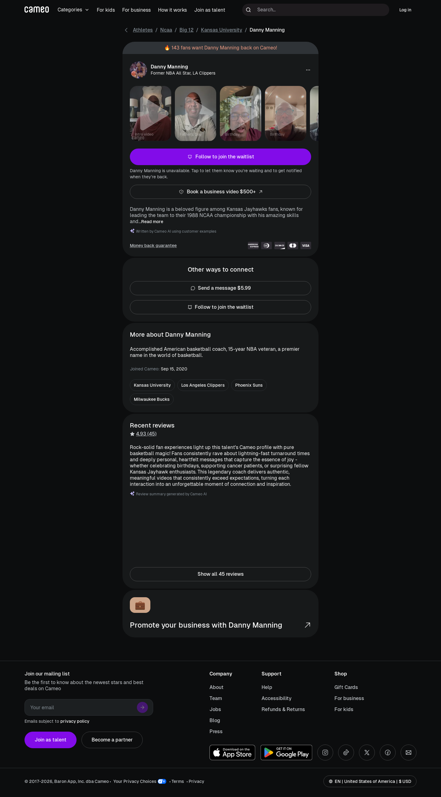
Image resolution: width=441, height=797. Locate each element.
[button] (308, 70)
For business (349, 698)
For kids (343, 709)
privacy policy (74, 721)
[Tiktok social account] (346, 752)
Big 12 (186, 30)
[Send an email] (409, 752)
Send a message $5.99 (220, 288)
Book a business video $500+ (220, 192)
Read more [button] (152, 221)
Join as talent (50, 740)
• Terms (176, 781)
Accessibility (277, 698)
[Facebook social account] (388, 752)
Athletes (143, 30)
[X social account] (367, 752)
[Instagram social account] (325, 752)
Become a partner (112, 740)
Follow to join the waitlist (220, 157)
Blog (214, 720)
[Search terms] (316, 9)
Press (216, 731)
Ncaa (166, 30)
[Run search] (248, 10)
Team (215, 698)
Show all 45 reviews (220, 574)
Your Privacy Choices (134, 781)
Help (267, 687)
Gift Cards (346, 687)
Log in (405, 9)
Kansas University (221, 30)
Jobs (215, 709)
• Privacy (195, 781)
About (216, 687)
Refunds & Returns (283, 709)
